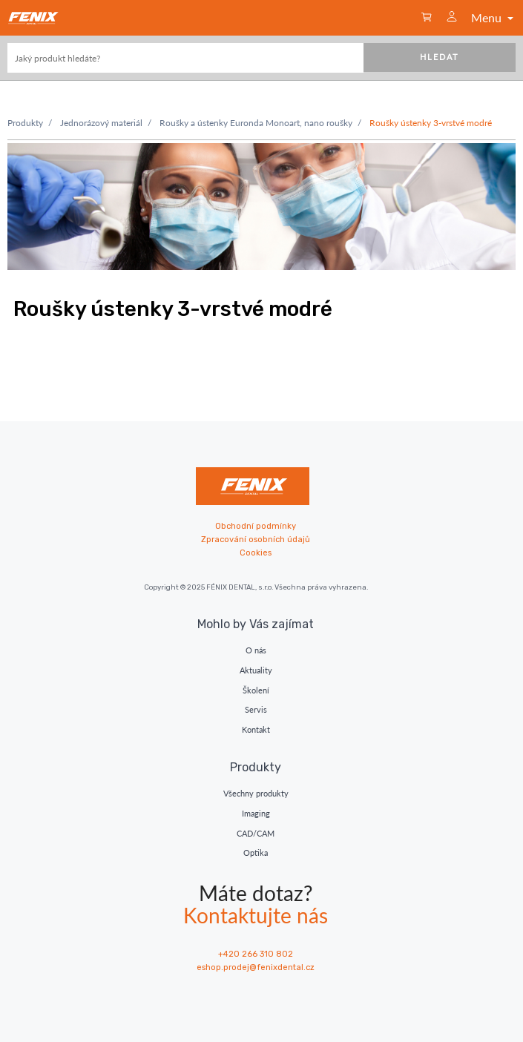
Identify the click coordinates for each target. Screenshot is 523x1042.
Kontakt (256, 729)
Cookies (256, 553)
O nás (256, 650)
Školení (256, 690)
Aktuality (256, 670)
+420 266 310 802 (255, 954)
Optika (255, 852)
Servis (256, 709)
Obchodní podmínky (255, 526)
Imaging (256, 813)
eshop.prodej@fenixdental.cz (256, 967)
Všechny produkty (256, 793)
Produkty (25, 122)
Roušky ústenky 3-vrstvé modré (430, 122)
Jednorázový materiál (101, 122)
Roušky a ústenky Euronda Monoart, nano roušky (255, 122)
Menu (493, 17)
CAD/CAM (255, 833)
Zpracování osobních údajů (255, 539)
